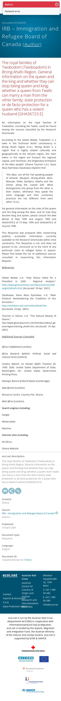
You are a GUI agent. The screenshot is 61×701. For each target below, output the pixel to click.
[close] (57, 4)
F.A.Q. (6, 602)
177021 (27, 559)
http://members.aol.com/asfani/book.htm (24, 305)
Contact (7, 594)
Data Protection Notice (15, 606)
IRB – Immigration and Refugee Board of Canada (30, 513)
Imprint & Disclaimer (14, 598)
